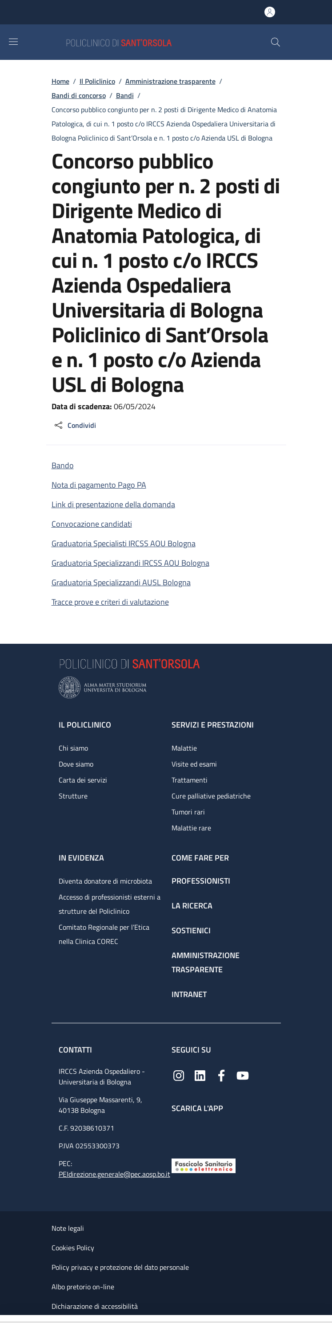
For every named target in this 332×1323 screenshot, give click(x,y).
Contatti (76, 1050)
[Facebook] (221, 1075)
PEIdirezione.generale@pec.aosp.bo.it (114, 1174)
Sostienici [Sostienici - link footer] (191, 930)
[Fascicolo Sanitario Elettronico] (204, 1165)
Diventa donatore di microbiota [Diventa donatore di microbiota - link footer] (105, 881)
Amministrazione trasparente (170, 81)
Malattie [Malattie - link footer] (184, 748)
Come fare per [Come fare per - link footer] (200, 858)
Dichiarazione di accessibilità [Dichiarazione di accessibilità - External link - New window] (95, 1306)
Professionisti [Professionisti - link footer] (201, 881)
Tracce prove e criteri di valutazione (110, 602)
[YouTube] (243, 1075)
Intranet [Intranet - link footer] (189, 994)
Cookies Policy (73, 1247)
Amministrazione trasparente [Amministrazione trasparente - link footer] (206, 962)
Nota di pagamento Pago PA (99, 485)
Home (60, 81)
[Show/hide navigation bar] (13, 41)
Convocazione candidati (92, 524)
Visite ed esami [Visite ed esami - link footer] (194, 764)
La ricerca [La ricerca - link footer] (192, 906)
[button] (275, 42)
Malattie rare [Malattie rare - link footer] (191, 827)
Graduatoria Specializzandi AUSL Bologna (121, 582)
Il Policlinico (97, 81)
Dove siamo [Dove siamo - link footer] (76, 764)
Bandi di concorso (79, 95)
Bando (63, 465)
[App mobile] (179, 1133)
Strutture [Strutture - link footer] (73, 796)
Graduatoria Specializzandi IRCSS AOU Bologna (130, 563)
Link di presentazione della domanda (113, 504)
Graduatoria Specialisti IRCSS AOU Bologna (124, 543)
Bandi (125, 95)
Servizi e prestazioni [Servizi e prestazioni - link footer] (213, 725)
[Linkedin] (200, 1075)
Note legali (68, 1228)
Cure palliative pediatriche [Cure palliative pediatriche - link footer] (211, 796)
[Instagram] (179, 1075)
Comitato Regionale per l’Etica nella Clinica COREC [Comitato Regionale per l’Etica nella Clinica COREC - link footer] (104, 934)
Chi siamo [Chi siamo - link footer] (73, 748)
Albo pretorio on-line (83, 1286)
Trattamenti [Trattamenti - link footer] (190, 780)
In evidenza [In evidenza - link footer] (81, 858)
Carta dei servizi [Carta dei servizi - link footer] (83, 780)
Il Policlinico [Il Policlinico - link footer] (85, 725)
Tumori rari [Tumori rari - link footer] (188, 811)
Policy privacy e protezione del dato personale (120, 1267)
